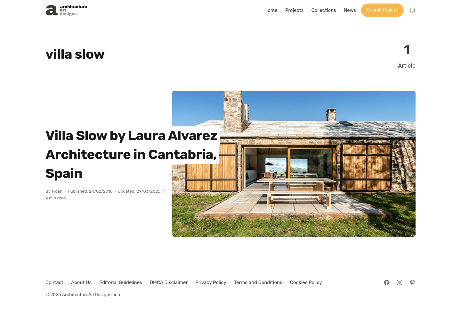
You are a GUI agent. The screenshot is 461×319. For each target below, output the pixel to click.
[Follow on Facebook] (386, 282)
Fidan (57, 191)
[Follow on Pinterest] (412, 282)
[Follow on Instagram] (399, 282)
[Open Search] (412, 10)
